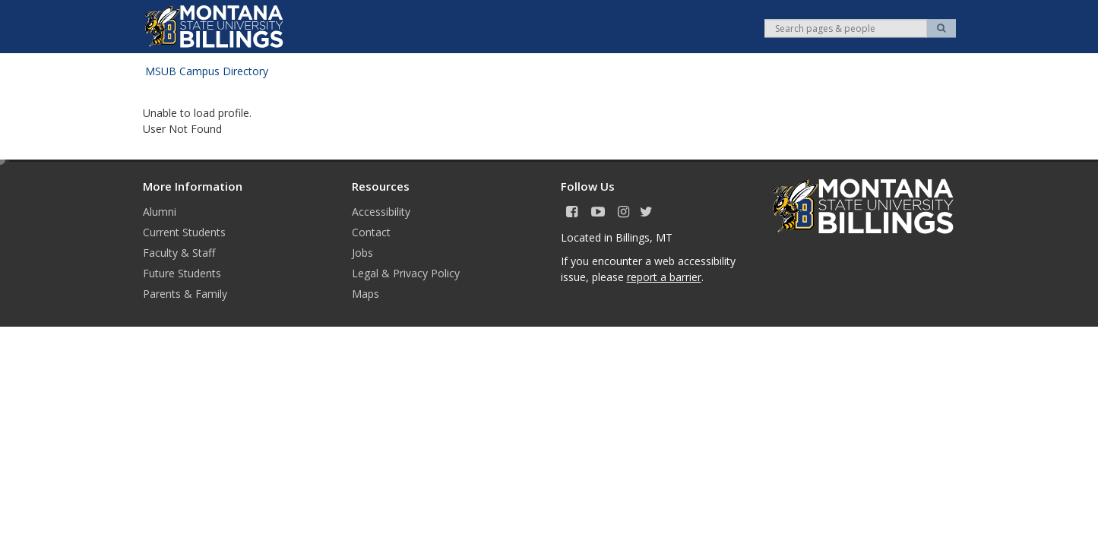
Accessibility (381, 211)
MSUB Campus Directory (206, 71)
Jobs (362, 252)
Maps (365, 293)
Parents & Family (185, 293)
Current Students (184, 232)
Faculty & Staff (179, 252)
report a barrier (664, 277)
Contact (371, 232)
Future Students (182, 273)
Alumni (159, 211)
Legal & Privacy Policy (406, 273)
